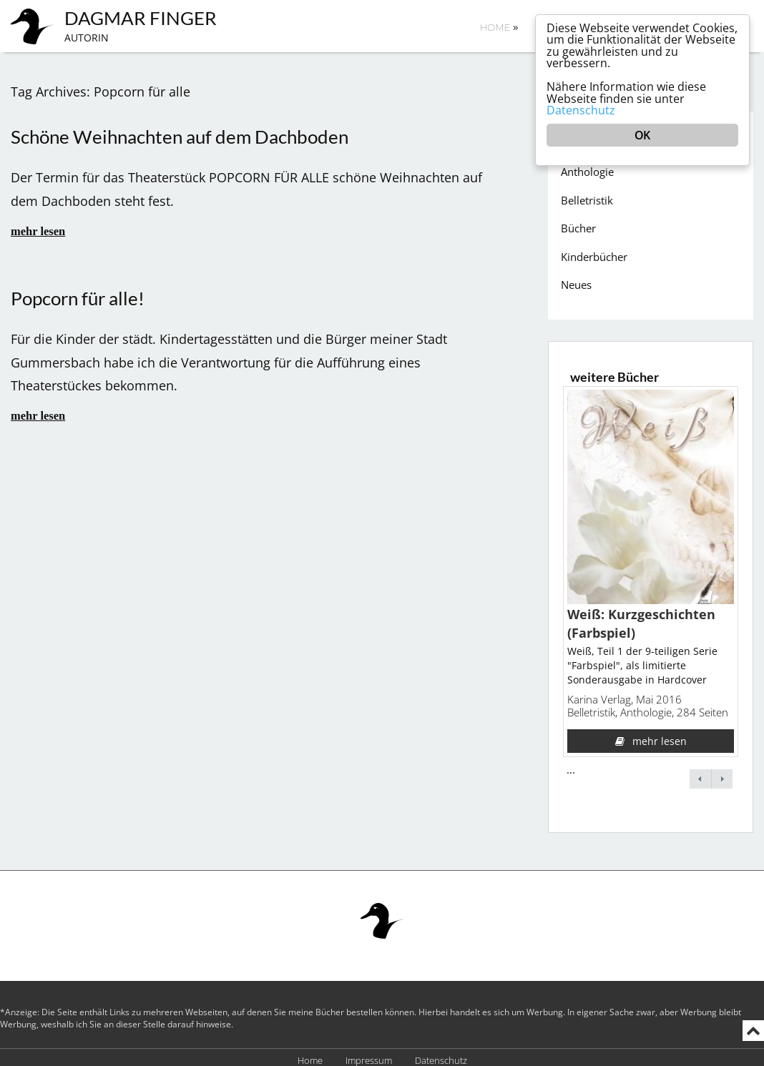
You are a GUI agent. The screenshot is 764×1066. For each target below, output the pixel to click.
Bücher (578, 222)
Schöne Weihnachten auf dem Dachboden (179, 131)
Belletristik (587, 194)
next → (722, 773)
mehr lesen (38, 225)
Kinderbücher (594, 251)
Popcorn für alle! (78, 293)
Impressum (369, 1055)
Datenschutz (441, 1055)
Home (499, 26)
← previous (700, 773)
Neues (576, 279)
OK (642, 138)
